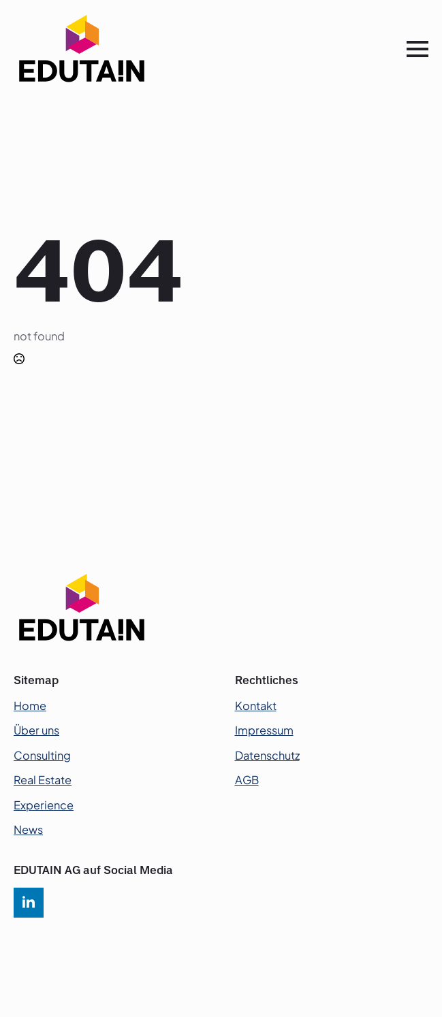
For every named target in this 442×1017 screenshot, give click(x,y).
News (28, 829)
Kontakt (256, 705)
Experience (44, 805)
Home (30, 705)
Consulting (42, 755)
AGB (247, 780)
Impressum (264, 730)
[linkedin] (29, 903)
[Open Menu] (417, 49)
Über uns (36, 730)
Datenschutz (267, 755)
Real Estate (43, 780)
